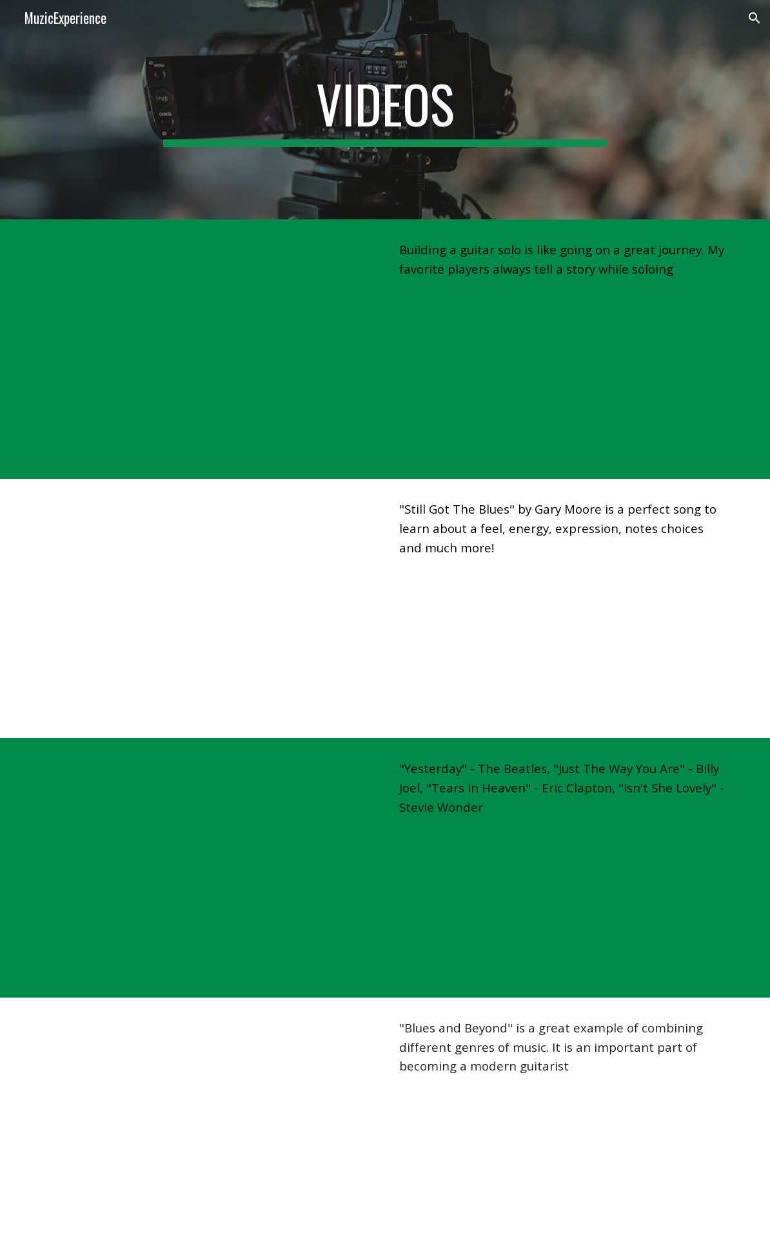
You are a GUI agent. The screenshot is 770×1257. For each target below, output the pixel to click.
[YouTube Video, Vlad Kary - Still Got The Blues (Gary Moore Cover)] (208, 608)
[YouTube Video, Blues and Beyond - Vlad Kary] (208, 1127)
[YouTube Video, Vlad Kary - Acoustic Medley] (208, 868)
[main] (385, 109)
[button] (754, 18)
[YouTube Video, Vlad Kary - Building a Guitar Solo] (208, 349)
